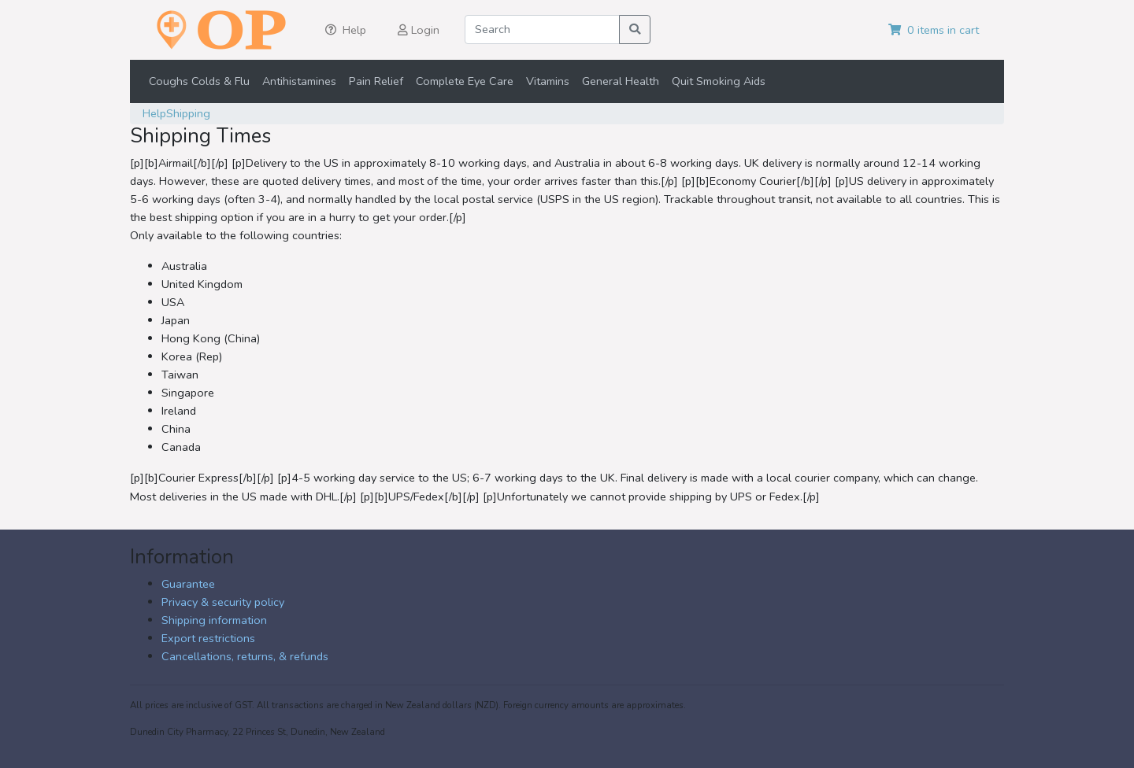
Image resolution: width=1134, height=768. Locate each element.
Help (154, 113)
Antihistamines (299, 81)
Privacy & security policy (222, 602)
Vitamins (547, 81)
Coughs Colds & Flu (199, 81)
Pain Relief (376, 81)
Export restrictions (208, 638)
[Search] (542, 29)
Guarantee (188, 584)
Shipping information (214, 620)
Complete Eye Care (464, 81)
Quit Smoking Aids (718, 81)
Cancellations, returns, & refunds (244, 656)
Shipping (188, 113)
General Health (620, 81)
